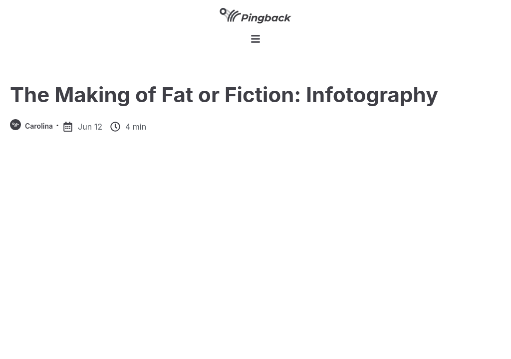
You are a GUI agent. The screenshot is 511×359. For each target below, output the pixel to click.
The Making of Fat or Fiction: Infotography (224, 94)
